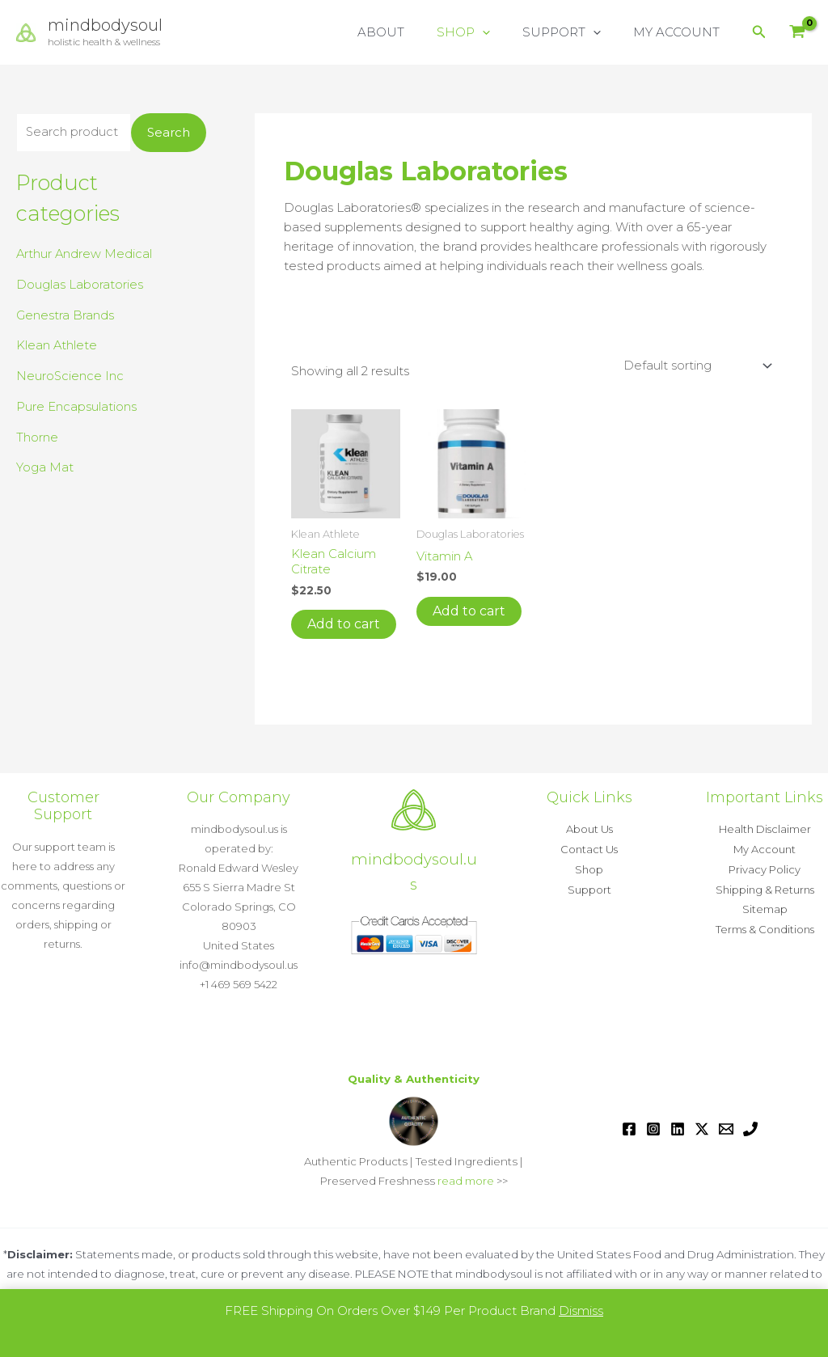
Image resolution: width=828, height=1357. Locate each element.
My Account (764, 848)
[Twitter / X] (702, 1129)
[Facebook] (629, 1129)
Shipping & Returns (765, 887)
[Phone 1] (750, 1129)
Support (589, 887)
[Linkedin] (677, 1129)
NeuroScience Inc (70, 376)
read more (465, 1180)
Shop (589, 867)
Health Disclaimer (765, 828)
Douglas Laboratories (79, 284)
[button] (502, 32)
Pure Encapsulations (76, 406)
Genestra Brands (65, 315)
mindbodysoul (105, 25)
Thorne (37, 437)
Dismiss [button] (581, 1310)
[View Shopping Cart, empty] (797, 33)
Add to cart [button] (343, 624)
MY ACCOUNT (680, 32)
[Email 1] (726, 1129)
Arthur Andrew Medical (85, 254)
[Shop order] (695, 365)
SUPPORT (573, 32)
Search (168, 133)
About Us (589, 828)
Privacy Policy (765, 867)
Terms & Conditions (765, 925)
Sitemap (765, 906)
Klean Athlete (57, 345)
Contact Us (589, 848)
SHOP (483, 32)
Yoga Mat (45, 468)
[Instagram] (653, 1129)
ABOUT (409, 32)
